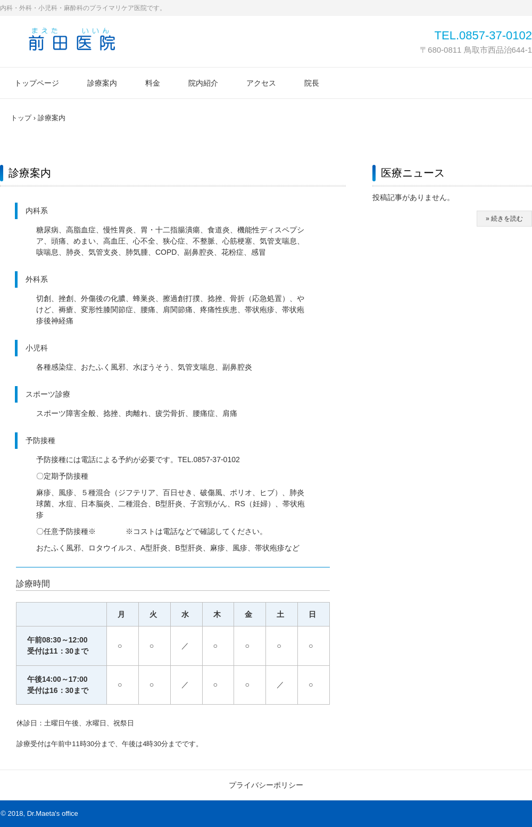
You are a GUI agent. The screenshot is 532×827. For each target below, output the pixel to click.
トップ (21, 118)
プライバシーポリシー (266, 785)
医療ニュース (413, 173)
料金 (152, 83)
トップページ (36, 83)
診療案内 (102, 83)
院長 (311, 83)
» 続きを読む (504, 218)
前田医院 (72, 39)
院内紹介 (203, 83)
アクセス (261, 83)
